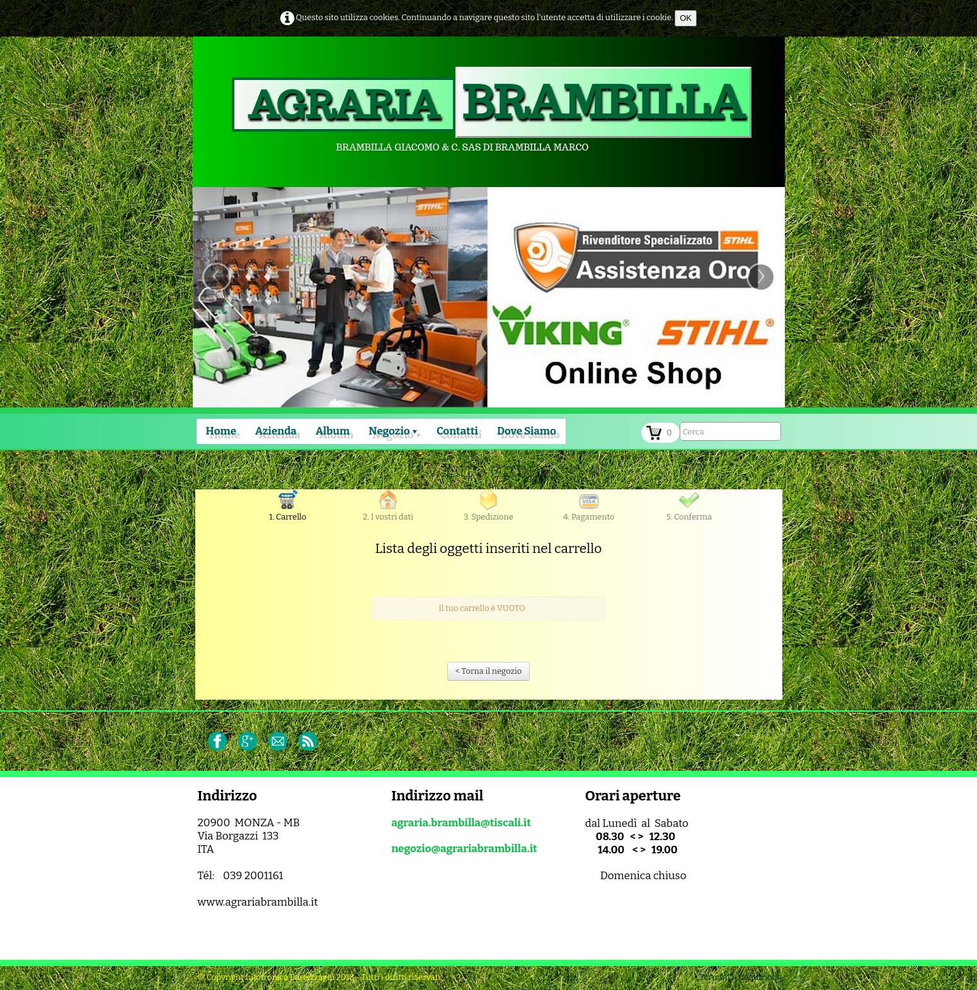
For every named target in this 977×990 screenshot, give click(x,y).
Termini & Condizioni (739, 977)
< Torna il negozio (488, 671)
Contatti (457, 431)
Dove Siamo (526, 431)
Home (221, 431)
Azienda (276, 431)
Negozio (393, 431)
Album (333, 431)
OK (686, 18)
